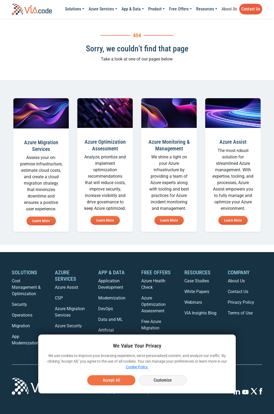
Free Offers (179, 9)
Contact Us (250, 9)
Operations (22, 315)
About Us (229, 9)
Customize (163, 380)
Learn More (41, 221)
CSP (59, 298)
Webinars (193, 302)
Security (19, 304)
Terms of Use (240, 313)
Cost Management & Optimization (26, 287)
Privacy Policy (241, 302)
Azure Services (101, 9)
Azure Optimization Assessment (153, 304)
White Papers (196, 291)
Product (155, 9)
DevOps (105, 308)
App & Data (131, 9)
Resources (205, 9)
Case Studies (196, 280)
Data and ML (110, 319)
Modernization (111, 298)
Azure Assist (66, 287)
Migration (21, 325)
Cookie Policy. (137, 367)
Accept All (111, 380)
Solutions (73, 9)
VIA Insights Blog (200, 313)
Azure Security (68, 325)
